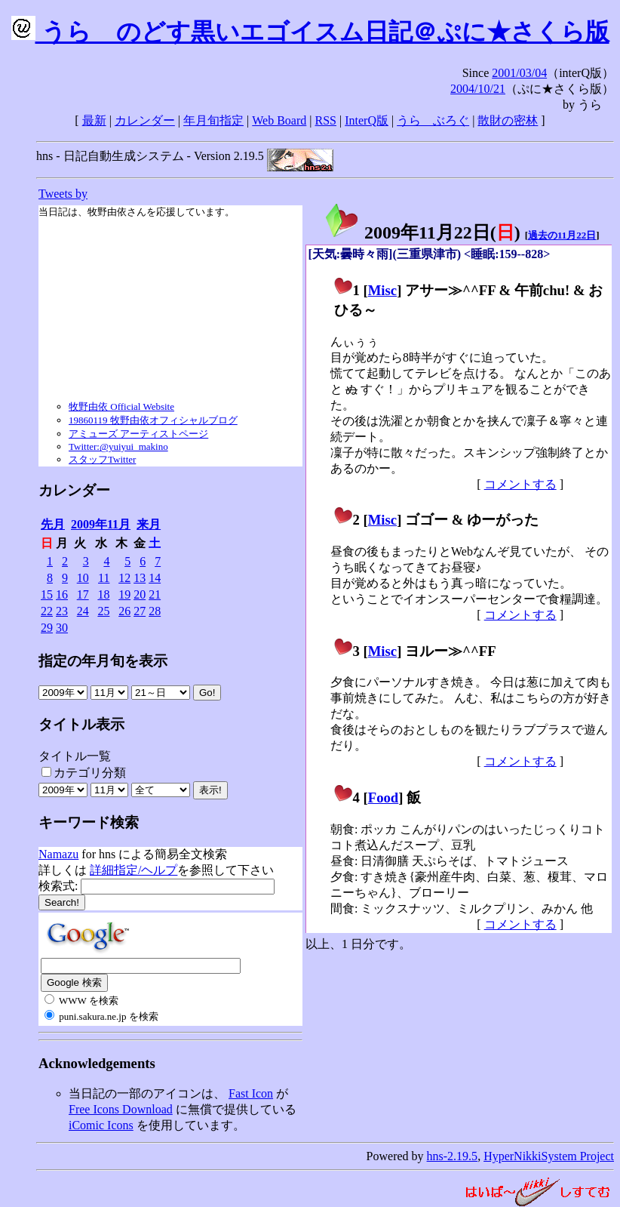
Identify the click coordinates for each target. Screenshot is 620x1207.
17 (83, 594)
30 (62, 627)
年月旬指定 (213, 120)
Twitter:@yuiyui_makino (118, 446)
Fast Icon (251, 1093)
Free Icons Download (121, 1109)
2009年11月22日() (422, 232)
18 (103, 594)
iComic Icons (101, 1125)
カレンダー (145, 120)
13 (140, 577)
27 (140, 611)
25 (103, 611)
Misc (382, 290)
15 (47, 594)
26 (124, 611)
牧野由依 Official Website (121, 406)
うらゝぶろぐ (433, 120)
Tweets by (62, 193)
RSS (325, 120)
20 (140, 594)
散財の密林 (507, 120)
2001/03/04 (519, 72)
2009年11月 (100, 524)
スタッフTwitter (102, 459)
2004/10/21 (477, 88)
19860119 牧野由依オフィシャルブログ (153, 420)
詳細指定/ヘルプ (133, 870)
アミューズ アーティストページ (138, 433)
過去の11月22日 (562, 235)
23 (62, 611)
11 (103, 577)
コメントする (520, 484)
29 (47, 627)
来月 (149, 524)
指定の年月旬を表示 (102, 661)
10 (83, 577)
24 (83, 611)
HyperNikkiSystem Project (548, 1156)
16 (62, 594)
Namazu (58, 854)
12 (124, 577)
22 (47, 611)
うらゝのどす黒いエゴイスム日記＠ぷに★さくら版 (310, 31)
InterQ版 (366, 120)
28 (155, 611)
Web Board (279, 120)
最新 (94, 120)
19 (124, 594)
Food (383, 797)
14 (155, 577)
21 (155, 594)
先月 (53, 524)
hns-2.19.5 (452, 1156)
